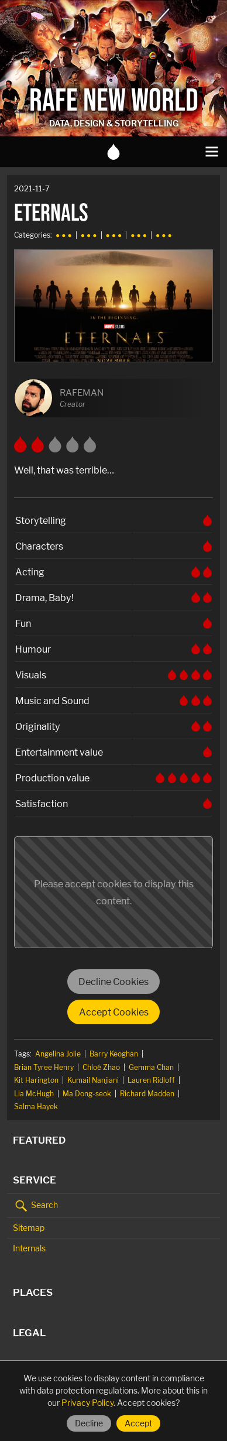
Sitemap (28, 1228)
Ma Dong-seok (87, 1093)
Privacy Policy (87, 1403)
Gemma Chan (151, 1067)
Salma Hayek (36, 1106)
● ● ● (64, 235)
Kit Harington (36, 1080)
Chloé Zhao (101, 1067)
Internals (29, 1248)
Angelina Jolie (58, 1053)
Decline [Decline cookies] (89, 1423)
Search (35, 1206)
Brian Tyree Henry (44, 1067)
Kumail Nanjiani (93, 1080)
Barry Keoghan (114, 1053)
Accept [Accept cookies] (138, 1423)
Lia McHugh (34, 1093)
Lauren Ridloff (151, 1080)
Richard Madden (147, 1093)
